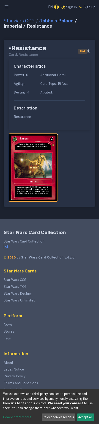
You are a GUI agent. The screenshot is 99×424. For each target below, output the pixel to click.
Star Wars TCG (15, 286)
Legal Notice (14, 369)
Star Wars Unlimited (19, 300)
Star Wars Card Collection (35, 232)
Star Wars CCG (19, 21)
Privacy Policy (14, 376)
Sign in (69, 7)
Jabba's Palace (56, 21)
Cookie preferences (17, 417)
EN (53, 7)
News (8, 324)
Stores (9, 331)
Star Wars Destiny (18, 293)
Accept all (85, 417)
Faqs (7, 338)
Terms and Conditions (21, 383)
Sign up (87, 7)
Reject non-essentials (58, 417)
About (8, 362)
